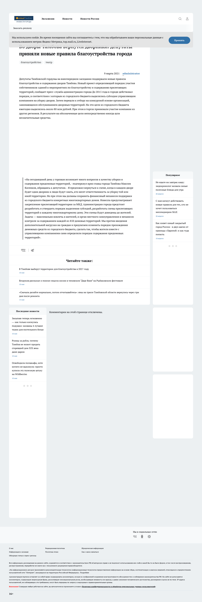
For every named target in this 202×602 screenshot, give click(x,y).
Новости (67, 18)
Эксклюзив (48, 18)
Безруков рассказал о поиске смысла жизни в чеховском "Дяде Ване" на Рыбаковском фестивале (79, 282)
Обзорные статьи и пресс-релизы (22, 556)
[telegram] (33, 250)
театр (49, 62)
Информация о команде (18, 552)
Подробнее (84, 573)
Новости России (89, 18)
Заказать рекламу (22, 28)
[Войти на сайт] (187, 19)
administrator (131, 73)
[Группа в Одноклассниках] (142, 536)
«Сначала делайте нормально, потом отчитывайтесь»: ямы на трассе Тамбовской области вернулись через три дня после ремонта (79, 296)
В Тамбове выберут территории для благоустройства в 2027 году (79, 271)
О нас (11, 548)
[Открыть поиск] (180, 19)
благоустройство (31, 62)
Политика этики (51, 552)
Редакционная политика (55, 548)
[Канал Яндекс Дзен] (149, 536)
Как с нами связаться (90, 552)
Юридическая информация (93, 548)
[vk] (23, 250)
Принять (179, 40)
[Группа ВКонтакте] (134, 536)
